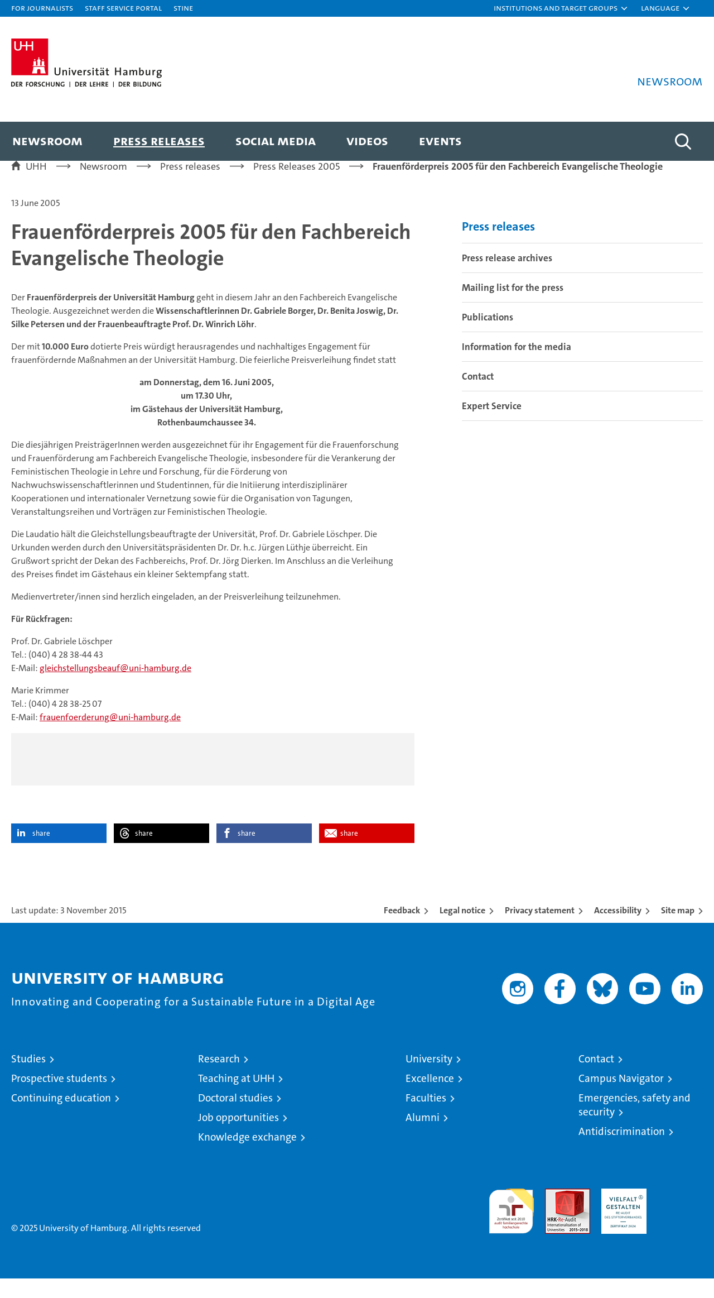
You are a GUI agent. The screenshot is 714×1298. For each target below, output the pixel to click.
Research (219, 1078)
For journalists (42, 7)
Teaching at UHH (236, 1098)
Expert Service (492, 425)
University (429, 1078)
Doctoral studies (235, 1117)
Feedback (402, 930)
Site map (677, 930)
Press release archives (507, 277)
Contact (478, 396)
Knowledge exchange (247, 1156)
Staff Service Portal (123, 7)
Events (440, 140)
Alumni (423, 1137)
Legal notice (462, 930)
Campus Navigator (621, 1098)
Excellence (430, 1098)
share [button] (41, 853)
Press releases (159, 140)
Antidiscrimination (621, 1151)
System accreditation (680, 1220)
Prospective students (59, 1098)
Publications (487, 337)
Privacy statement (540, 930)
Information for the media (516, 366)
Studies (28, 1078)
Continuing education (61, 1117)
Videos (367, 140)
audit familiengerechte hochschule (511, 1225)
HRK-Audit (621, 1214)
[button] (561, 8)
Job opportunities (238, 1137)
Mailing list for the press (512, 307)
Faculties (426, 1117)
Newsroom (47, 140)
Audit (555, 1214)
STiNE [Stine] (183, 7)
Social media (275, 140)
